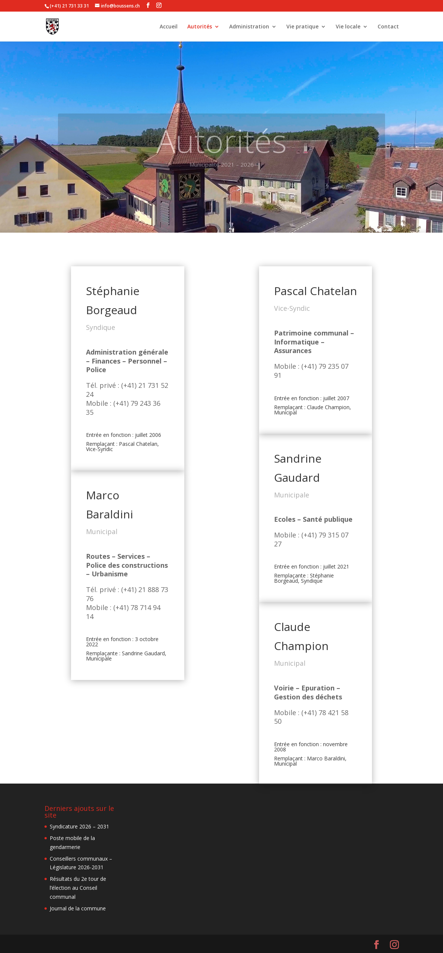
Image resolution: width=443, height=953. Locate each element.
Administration (249, 27)
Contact (388, 27)
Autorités (199, 27)
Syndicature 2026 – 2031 (79, 826)
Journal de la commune (78, 908)
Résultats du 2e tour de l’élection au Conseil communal (78, 887)
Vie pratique (302, 27)
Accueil (169, 27)
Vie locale (348, 27)
